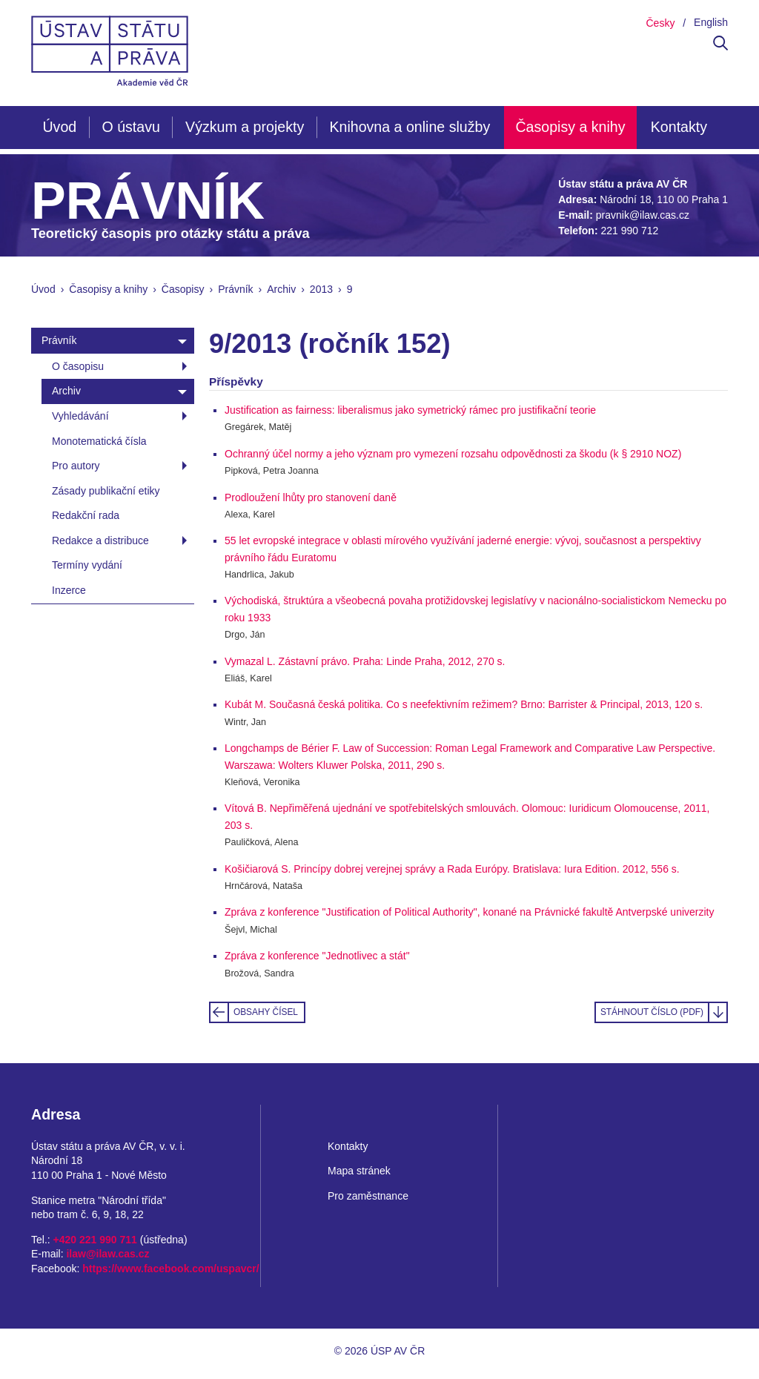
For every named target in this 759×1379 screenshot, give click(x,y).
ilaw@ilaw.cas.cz (107, 1254)
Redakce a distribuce (100, 540)
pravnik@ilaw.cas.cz (642, 215)
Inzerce (69, 590)
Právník (235, 289)
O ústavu (130, 127)
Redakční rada (85, 515)
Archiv (281, 289)
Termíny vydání (87, 565)
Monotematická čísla (99, 441)
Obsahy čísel (265, 1012)
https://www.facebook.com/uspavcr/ (170, 1268)
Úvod (59, 127)
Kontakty (679, 127)
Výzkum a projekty (244, 127)
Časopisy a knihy (570, 127)
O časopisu (78, 366)
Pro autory (76, 466)
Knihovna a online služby (409, 127)
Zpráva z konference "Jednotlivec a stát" (317, 956)
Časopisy (183, 289)
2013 (321, 289)
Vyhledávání (80, 416)
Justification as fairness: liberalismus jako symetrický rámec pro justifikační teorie (410, 410)
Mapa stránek (359, 1171)
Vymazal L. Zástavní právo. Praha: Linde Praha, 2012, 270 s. (365, 661)
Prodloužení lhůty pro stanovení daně (311, 497)
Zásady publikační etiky (106, 491)
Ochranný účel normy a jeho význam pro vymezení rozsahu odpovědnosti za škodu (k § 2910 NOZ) (453, 454)
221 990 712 (629, 231)
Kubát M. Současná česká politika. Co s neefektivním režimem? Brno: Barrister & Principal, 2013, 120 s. (464, 704)
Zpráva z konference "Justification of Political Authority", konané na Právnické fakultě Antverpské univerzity (470, 912)
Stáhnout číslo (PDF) (651, 1012)
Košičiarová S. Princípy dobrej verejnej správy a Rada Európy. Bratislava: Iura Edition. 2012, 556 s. (452, 869)
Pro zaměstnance (368, 1196)
